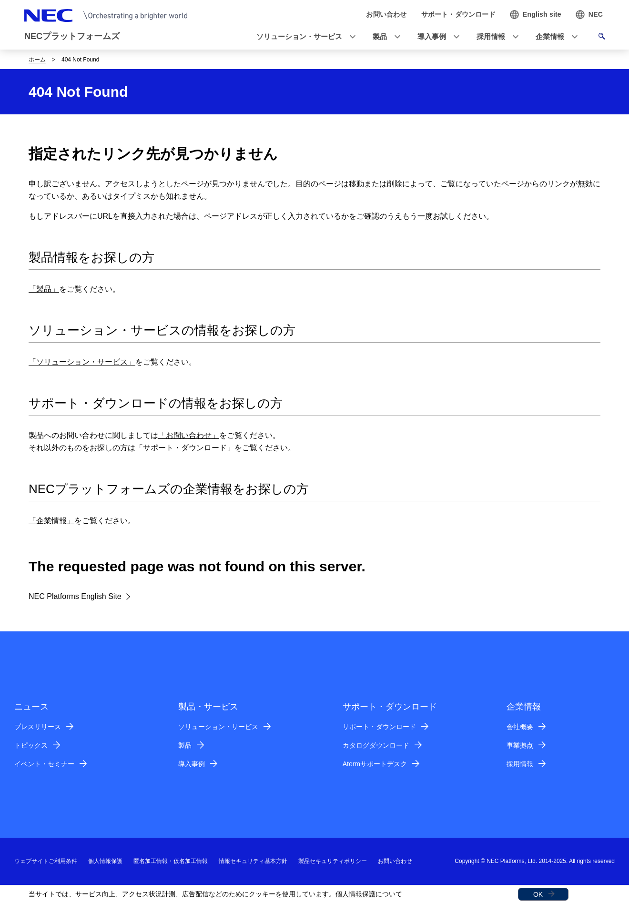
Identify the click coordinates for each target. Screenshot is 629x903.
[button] (303, 37)
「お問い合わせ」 (188, 435)
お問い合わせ (395, 861)
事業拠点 (520, 745)
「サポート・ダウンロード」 (184, 448)
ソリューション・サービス (218, 727)
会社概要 (520, 727)
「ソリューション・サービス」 (82, 362)
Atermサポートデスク (375, 764)
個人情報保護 (355, 894)
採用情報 (520, 764)
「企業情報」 (51, 521)
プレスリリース (37, 727)
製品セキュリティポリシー (332, 861)
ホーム (37, 59)
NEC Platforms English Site (75, 596)
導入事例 (191, 764)
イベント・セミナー (44, 764)
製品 (185, 745)
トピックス (31, 745)
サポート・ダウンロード (379, 727)
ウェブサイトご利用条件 (45, 861)
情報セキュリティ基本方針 (253, 861)
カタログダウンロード (376, 745)
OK (538, 894)
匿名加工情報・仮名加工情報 (170, 861)
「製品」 (44, 289)
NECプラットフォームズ (72, 36)
